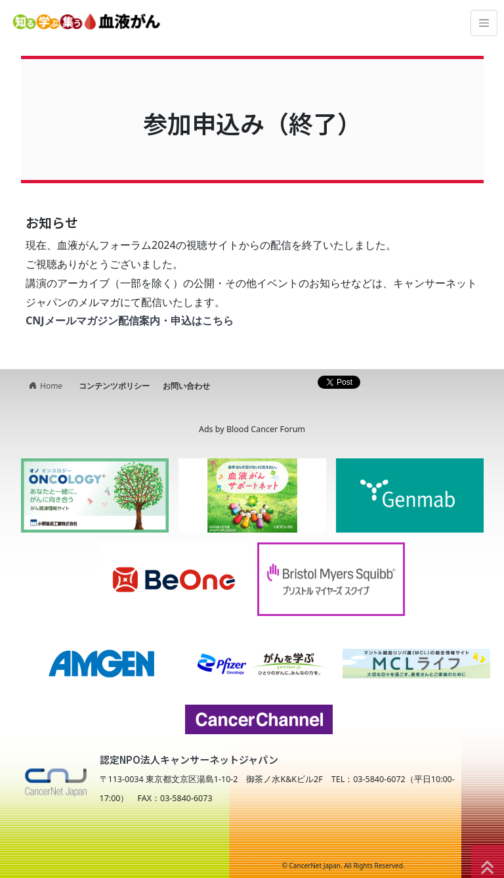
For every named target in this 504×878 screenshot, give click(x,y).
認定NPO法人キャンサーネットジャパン (189, 759)
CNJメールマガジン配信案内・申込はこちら (130, 320)
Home (44, 385)
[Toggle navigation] (484, 23)
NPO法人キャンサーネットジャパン (131, 840)
